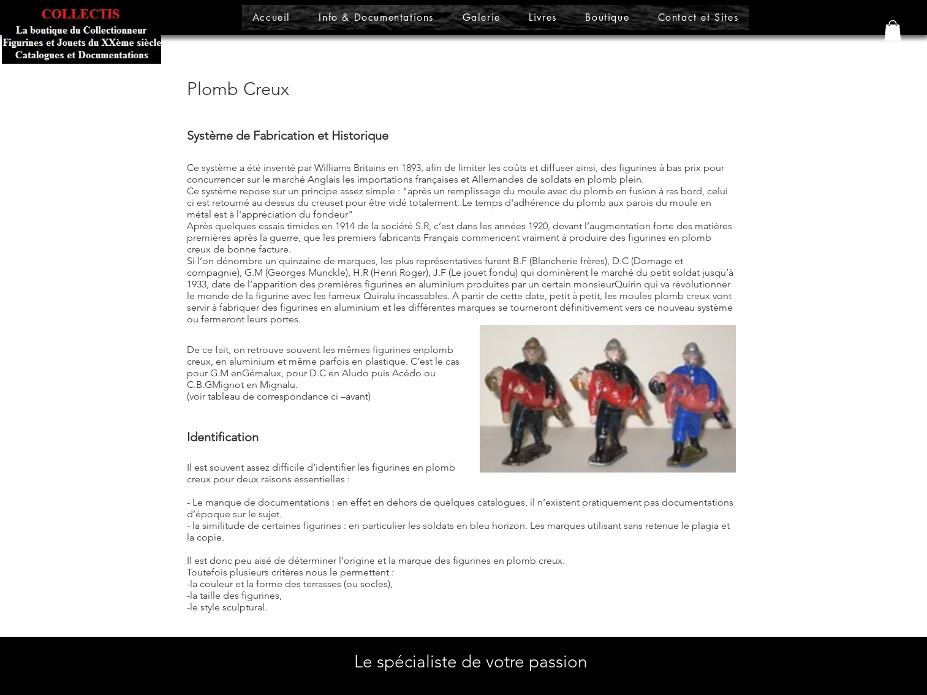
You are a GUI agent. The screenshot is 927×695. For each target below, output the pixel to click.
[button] (892, 30)
